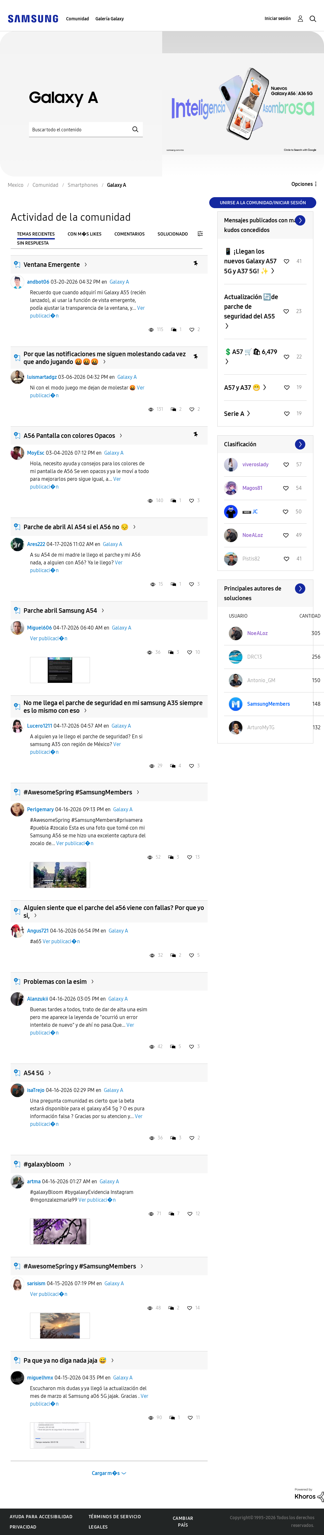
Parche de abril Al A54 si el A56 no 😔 (76, 527)
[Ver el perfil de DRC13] (254, 657)
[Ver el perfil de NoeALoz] (252, 535)
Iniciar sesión (278, 18)
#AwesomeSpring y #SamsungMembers (80, 1266)
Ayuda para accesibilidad (41, 1517)
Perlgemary (40, 809)
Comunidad (77, 19)
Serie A (235, 414)
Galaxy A (119, 282)
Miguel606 (39, 628)
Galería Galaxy (109, 19)
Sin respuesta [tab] (33, 243)
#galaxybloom (44, 1164)
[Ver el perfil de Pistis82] (251, 559)
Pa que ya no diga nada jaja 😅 (65, 1360)
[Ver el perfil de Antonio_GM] (261, 680)
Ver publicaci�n (48, 638)
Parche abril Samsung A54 (60, 610)
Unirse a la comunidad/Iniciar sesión (263, 203)
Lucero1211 (39, 726)
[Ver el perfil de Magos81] (252, 488)
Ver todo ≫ (265, 220)
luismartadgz (42, 377)
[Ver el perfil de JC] (255, 512)
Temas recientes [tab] (36, 234)
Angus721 (38, 931)
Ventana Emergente (52, 264)
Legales (98, 1527)
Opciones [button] (302, 184)
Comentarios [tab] (129, 234)
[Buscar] (86, 129)
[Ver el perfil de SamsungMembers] (268, 704)
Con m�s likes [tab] (85, 234)
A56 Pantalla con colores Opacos (69, 435)
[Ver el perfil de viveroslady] (255, 464)
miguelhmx (40, 1378)
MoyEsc (35, 453)
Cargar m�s (106, 1473)
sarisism (36, 1283)
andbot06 (38, 282)
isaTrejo (35, 1090)
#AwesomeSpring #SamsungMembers (78, 792)
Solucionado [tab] (173, 234)
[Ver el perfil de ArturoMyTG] (260, 727)
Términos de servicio (115, 1517)
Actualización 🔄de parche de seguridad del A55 (251, 306)
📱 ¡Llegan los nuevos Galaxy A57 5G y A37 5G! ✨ (250, 261)
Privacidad (23, 1527)
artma (34, 1181)
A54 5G (34, 1073)
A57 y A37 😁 (243, 387)
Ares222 (36, 544)
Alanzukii (37, 999)
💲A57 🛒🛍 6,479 (250, 352)
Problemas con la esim (55, 981)
